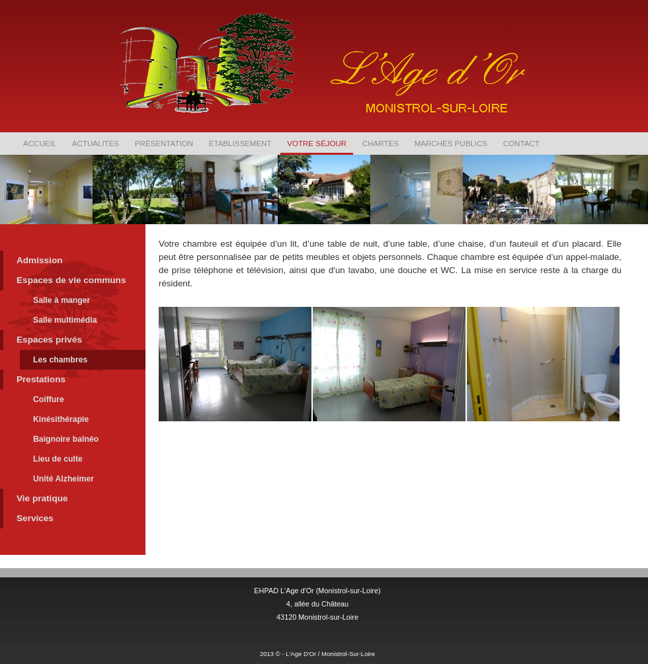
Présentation (164, 143)
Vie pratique (42, 498)
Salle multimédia (65, 320)
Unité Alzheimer (63, 478)
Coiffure (48, 399)
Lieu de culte (58, 459)
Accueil (39, 143)
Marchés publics (451, 143)
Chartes (380, 143)
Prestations (41, 379)
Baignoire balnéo (66, 439)
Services (35, 518)
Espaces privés (49, 340)
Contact (521, 143)
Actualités (95, 143)
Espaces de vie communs (71, 280)
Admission (40, 260)
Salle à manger (61, 300)
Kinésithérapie (61, 419)
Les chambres (60, 359)
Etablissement (240, 143)
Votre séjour (316, 143)
